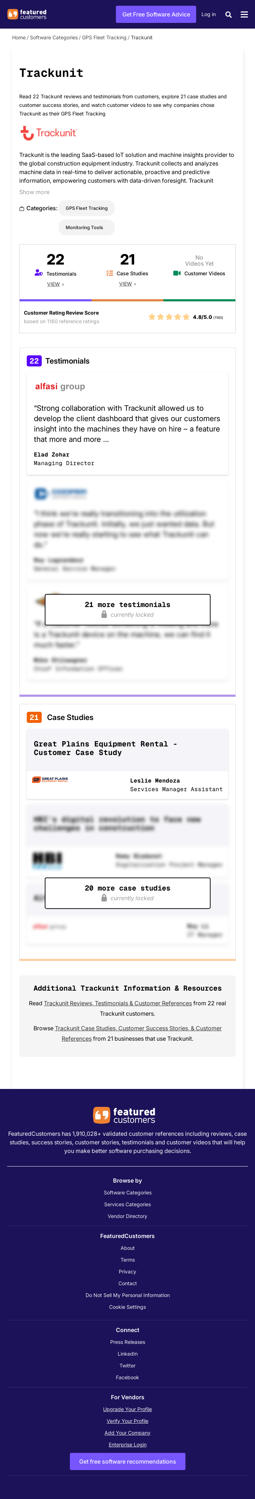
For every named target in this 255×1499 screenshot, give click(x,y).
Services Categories (127, 1204)
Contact (127, 1283)
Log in (209, 14)
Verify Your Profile (127, 1421)
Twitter (127, 1365)
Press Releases (127, 1342)
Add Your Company (127, 1433)
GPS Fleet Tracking (104, 37)
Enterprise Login (128, 1444)
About (128, 1248)
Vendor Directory (127, 1216)
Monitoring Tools (84, 227)
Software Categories (54, 37)
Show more (34, 192)
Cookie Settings (127, 1307)
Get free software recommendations (127, 1461)
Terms (128, 1260)
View (53, 284)
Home (19, 37)
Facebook (127, 1377)
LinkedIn (128, 1354)
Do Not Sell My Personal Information (128, 1295)
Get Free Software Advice (156, 14)
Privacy (127, 1271)
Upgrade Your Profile (127, 1409)
